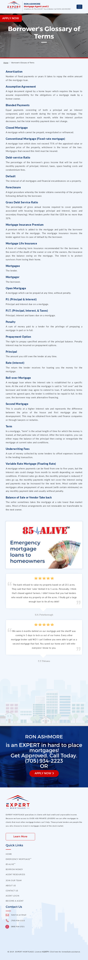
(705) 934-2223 (18, 920)
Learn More (20, 836)
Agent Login (12, 896)
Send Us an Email (18, 915)
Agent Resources (15, 874)
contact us (12, 891)
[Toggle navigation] (79, 6)
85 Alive (10, 864)
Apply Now (43, 773)
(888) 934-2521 (18, 926)
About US (11, 885)
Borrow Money (14, 869)
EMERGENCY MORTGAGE (18, 859)
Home (5, 62)
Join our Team (14, 880)
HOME (9, 854)
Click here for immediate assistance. (65, 952)
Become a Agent (15, 901)
